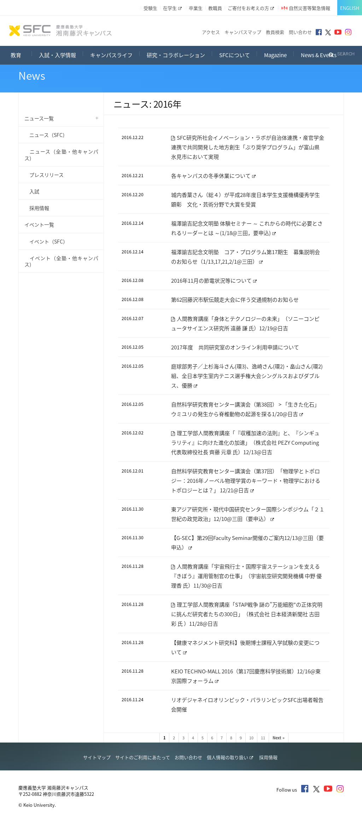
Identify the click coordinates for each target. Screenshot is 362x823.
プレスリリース (44, 174)
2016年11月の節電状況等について (214, 280)
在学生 (172, 8)
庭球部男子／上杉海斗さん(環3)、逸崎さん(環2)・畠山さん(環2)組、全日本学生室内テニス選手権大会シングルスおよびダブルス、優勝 (247, 375)
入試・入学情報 (57, 55)
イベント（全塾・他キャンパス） (61, 261)
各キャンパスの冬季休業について (213, 176)
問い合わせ (300, 32)
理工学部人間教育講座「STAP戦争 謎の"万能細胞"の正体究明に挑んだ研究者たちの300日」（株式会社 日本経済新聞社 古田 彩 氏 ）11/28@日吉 (246, 614)
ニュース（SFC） (46, 134)
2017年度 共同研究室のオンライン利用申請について (235, 347)
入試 (31, 191)
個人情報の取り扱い (230, 757)
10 (251, 738)
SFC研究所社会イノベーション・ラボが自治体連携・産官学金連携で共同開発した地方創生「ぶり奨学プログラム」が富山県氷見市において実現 (247, 147)
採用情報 (36, 207)
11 (263, 738)
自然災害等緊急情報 (309, 8)
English (349, 8)
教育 (21, 54)
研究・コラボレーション (176, 55)
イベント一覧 (39, 224)
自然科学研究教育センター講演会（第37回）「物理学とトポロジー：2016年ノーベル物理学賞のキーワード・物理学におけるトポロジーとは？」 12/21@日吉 (245, 480)
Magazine (275, 55)
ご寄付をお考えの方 (251, 8)
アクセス (211, 32)
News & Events (319, 55)
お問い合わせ (188, 757)
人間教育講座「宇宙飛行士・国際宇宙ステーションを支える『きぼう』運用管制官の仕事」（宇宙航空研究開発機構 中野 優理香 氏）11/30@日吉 (246, 576)
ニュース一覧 (39, 118)
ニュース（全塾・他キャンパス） (61, 154)
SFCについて (234, 55)
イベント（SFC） (46, 241)
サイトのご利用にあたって (142, 757)
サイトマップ (97, 757)
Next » (279, 738)
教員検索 (275, 32)
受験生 (150, 8)
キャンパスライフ (111, 55)
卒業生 (196, 8)
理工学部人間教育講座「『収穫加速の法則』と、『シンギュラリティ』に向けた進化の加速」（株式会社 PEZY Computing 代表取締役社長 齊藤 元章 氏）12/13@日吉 (245, 442)
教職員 (215, 8)
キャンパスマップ (242, 32)
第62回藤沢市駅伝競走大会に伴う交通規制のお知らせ (235, 300)
